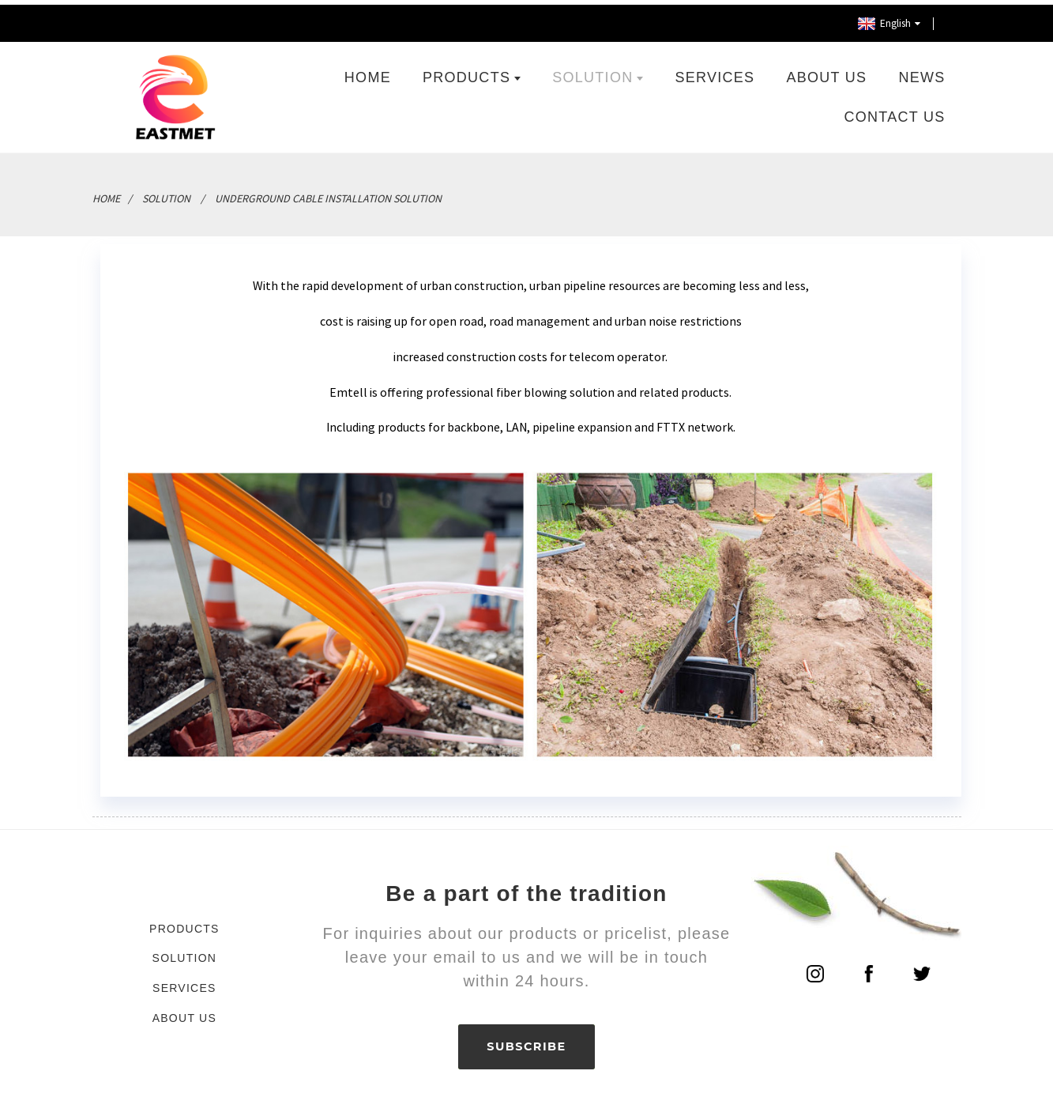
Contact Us (895, 113)
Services (715, 73)
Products (472, 73)
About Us (827, 73)
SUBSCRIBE (526, 1044)
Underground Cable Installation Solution (328, 194)
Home (367, 73)
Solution (597, 73)
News (921, 73)
